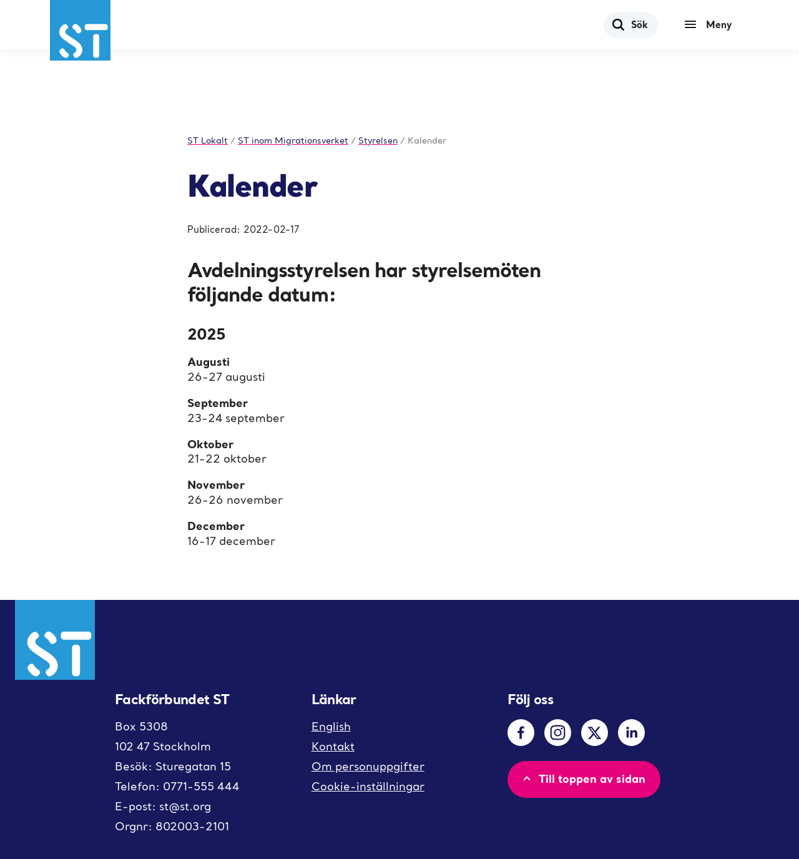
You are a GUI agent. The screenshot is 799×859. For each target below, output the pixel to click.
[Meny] (711, 25)
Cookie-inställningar (367, 786)
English (331, 726)
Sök (629, 24)
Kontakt (333, 746)
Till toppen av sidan (582, 778)
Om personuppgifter (367, 766)
